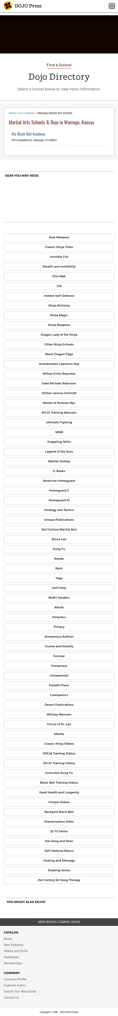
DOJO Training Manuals (59, 412)
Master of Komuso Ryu (59, 403)
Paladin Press (59, 685)
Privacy (59, 627)
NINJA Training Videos (59, 753)
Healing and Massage (59, 860)
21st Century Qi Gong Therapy (59, 880)
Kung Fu (59, 549)
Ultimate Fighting (59, 422)
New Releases (59, 237)
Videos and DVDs (16, 951)
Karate (59, 558)
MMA (59, 432)
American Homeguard (59, 481)
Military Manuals (59, 714)
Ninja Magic (59, 315)
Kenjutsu (59, 617)
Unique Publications (59, 519)
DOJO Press (23, 6)
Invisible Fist (59, 257)
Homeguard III (59, 500)
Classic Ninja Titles (59, 247)
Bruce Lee (59, 539)
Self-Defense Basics (59, 851)
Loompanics (59, 695)
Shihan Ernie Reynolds (59, 373)
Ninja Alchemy (59, 305)
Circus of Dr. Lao (59, 724)
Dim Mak (59, 276)
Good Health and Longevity (59, 792)
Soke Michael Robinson (59, 383)
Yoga (59, 578)
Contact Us (11, 997)
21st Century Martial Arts (59, 529)
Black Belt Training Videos (59, 782)
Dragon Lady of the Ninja (59, 334)
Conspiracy (59, 666)
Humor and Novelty (59, 646)
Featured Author (15, 985)
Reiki (59, 568)
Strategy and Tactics (59, 510)
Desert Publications (59, 704)
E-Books (59, 471)
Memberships (13, 963)
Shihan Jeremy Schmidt (59, 393)
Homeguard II (59, 490)
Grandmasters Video (59, 821)
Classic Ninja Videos (59, 743)
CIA (59, 286)
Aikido (59, 607)
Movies (59, 734)
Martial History (59, 461)
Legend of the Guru (59, 451)
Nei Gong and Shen (59, 841)
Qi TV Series (59, 831)
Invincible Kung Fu (59, 773)
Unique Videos (59, 802)
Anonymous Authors (59, 636)
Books (8, 938)
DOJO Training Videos (59, 763)
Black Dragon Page (59, 354)
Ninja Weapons (59, 325)
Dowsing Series (59, 870)
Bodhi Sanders (59, 597)
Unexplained (59, 675)
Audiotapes (11, 957)
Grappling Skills (59, 442)
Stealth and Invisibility (59, 266)
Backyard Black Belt (59, 812)
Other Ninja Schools (59, 344)
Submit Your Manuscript (20, 991)
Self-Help (59, 588)
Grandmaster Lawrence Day (59, 364)
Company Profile (15, 979)
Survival (59, 656)
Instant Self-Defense (59, 295)
